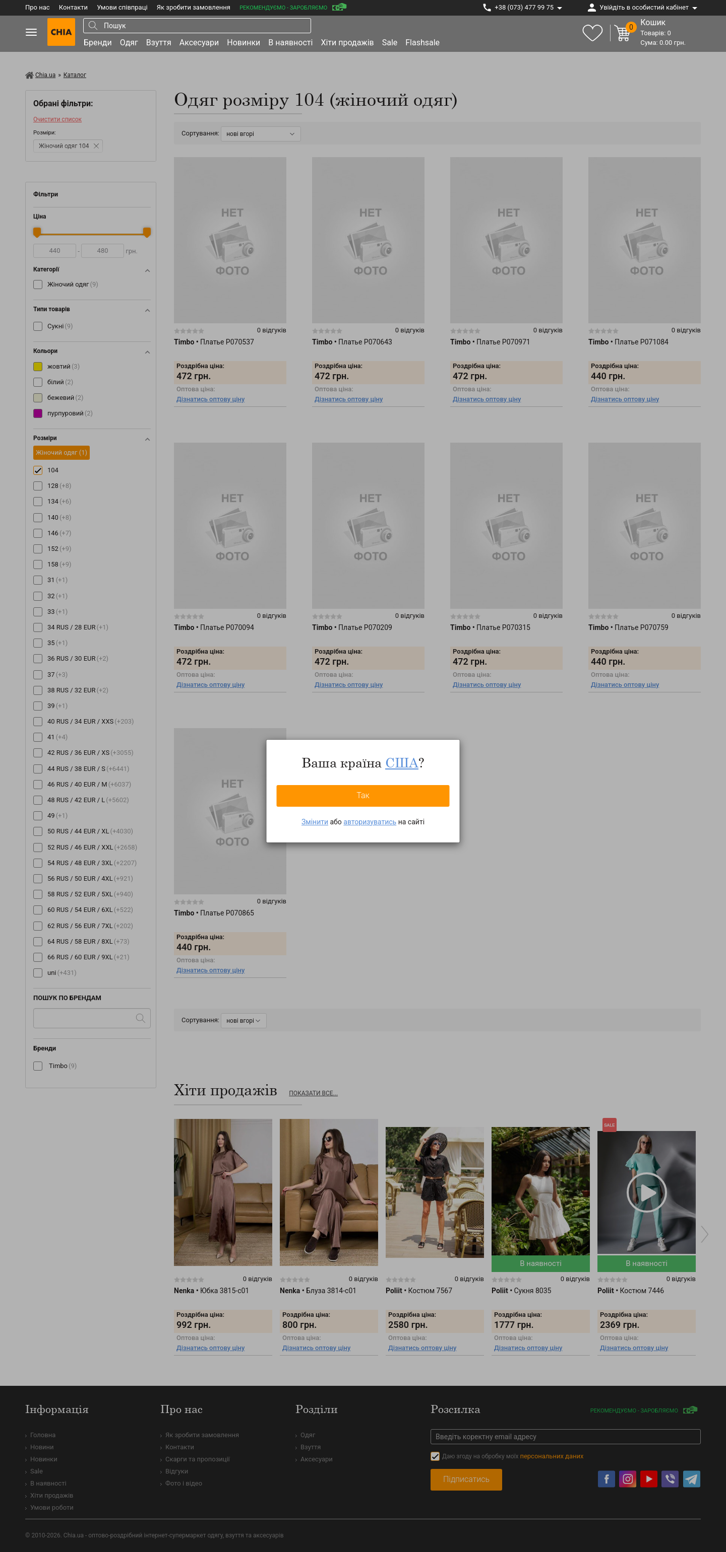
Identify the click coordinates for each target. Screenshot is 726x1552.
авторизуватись (369, 822)
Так (363, 795)
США (401, 762)
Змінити (314, 822)
